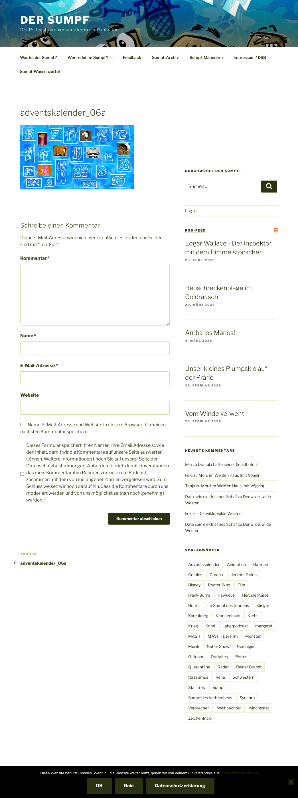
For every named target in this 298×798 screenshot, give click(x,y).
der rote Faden (243, 574)
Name (28, 335)
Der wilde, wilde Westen (220, 513)
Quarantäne (199, 666)
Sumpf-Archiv (165, 57)
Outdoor (195, 656)
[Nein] (291, 782)
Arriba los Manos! (210, 332)
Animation (236, 564)
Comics (195, 574)
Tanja (190, 485)
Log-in (190, 210)
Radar (223, 666)
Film (241, 584)
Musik (193, 646)
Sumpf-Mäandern (206, 57)
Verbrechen (199, 707)
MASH (194, 636)
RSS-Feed (195, 230)
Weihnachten (229, 707)
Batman (260, 564)
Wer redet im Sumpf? (90, 57)
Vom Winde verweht (214, 413)
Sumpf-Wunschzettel (40, 71)
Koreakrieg (198, 615)
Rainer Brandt (248, 666)
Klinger (262, 605)
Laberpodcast (235, 625)
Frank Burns (199, 595)
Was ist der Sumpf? (38, 57)
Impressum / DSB (252, 57)
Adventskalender (204, 564)
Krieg (193, 625)
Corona (216, 574)
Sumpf (218, 687)
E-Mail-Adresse (39, 365)
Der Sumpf (55, 20)
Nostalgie (245, 646)
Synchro (247, 697)
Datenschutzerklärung (240, 773)
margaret (263, 625)
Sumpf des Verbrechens (210, 697)
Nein (129, 785)
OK (99, 785)
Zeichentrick (199, 718)
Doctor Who (219, 584)
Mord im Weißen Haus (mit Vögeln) (229, 475)
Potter (241, 656)
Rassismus (198, 677)
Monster (253, 636)
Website (29, 395)
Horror (194, 605)
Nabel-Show (218, 646)
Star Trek (196, 687)
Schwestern (243, 677)
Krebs (253, 615)
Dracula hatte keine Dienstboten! (228, 464)
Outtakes (219, 656)
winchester (259, 707)
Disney (194, 584)
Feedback (132, 57)
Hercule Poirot (255, 595)
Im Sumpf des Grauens (228, 605)
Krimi (210, 625)
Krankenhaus (228, 615)
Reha (220, 677)
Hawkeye (226, 595)
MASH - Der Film (223, 636)
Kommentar (35, 258)
